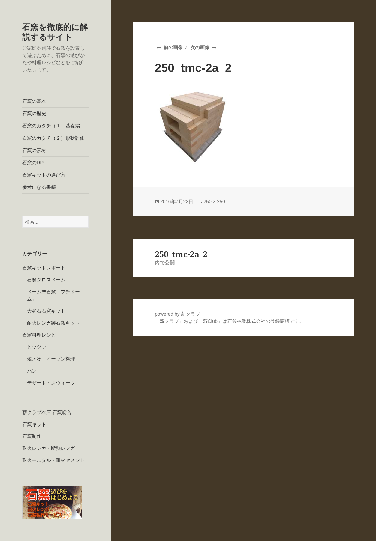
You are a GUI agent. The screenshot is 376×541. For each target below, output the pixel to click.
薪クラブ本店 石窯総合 (46, 412)
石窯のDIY (33, 162)
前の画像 (173, 47)
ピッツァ (36, 346)
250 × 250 (214, 201)
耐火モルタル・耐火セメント (53, 460)
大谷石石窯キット (46, 311)
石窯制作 (31, 436)
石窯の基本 (34, 101)
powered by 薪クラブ (177, 314)
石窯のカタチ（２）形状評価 (53, 138)
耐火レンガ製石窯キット (53, 322)
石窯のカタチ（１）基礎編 (51, 125)
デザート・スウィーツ (51, 382)
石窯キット (34, 424)
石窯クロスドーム (46, 279)
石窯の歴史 (34, 113)
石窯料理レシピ (39, 334)
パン (32, 370)
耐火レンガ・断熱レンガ (48, 448)
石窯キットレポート (43, 267)
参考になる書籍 (39, 187)
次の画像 (199, 47)
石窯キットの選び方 (43, 174)
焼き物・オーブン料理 (51, 358)
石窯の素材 (34, 150)
